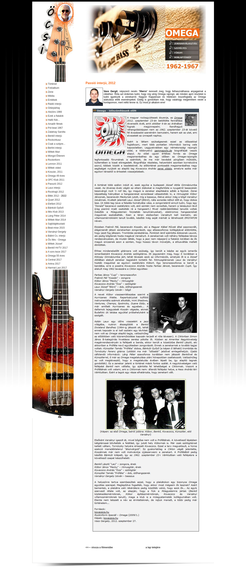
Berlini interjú (55, 147)
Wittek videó (54, 167)
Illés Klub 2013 (56, 211)
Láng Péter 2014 (57, 215)
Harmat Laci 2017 (57, 267)
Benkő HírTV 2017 (58, 247)
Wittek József (55, 243)
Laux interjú (54, 187)
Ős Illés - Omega (57, 239)
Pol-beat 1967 (55, 127)
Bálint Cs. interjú (56, 235)
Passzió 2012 (55, 183)
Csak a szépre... (56, 143)
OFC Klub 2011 (56, 179)
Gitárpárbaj (54, 107)
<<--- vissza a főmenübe (99, 547)
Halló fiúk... (54, 119)
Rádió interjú (54, 103)
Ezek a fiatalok (55, 115)
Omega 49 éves (56, 175)
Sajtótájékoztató (56, 223)
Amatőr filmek (55, 123)
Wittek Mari (54, 151)
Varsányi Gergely (57, 231)
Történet (52, 84)
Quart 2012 (54, 199)
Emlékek (52, 99)
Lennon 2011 (55, 163)
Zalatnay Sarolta (56, 131)
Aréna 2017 (54, 263)
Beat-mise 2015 (56, 227)
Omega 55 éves (56, 255)
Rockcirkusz (54, 139)
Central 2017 (55, 259)
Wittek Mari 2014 (57, 219)
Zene (50, 92)
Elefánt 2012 (54, 203)
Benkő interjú (55, 135)
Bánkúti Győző (55, 207)
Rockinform (54, 159)
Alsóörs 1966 (55, 111)
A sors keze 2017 (57, 251)
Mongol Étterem (56, 155)
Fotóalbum (53, 88)
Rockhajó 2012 (56, 191)
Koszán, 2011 (55, 171)
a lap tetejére (153, 547)
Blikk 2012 (53, 195)
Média (51, 96)
